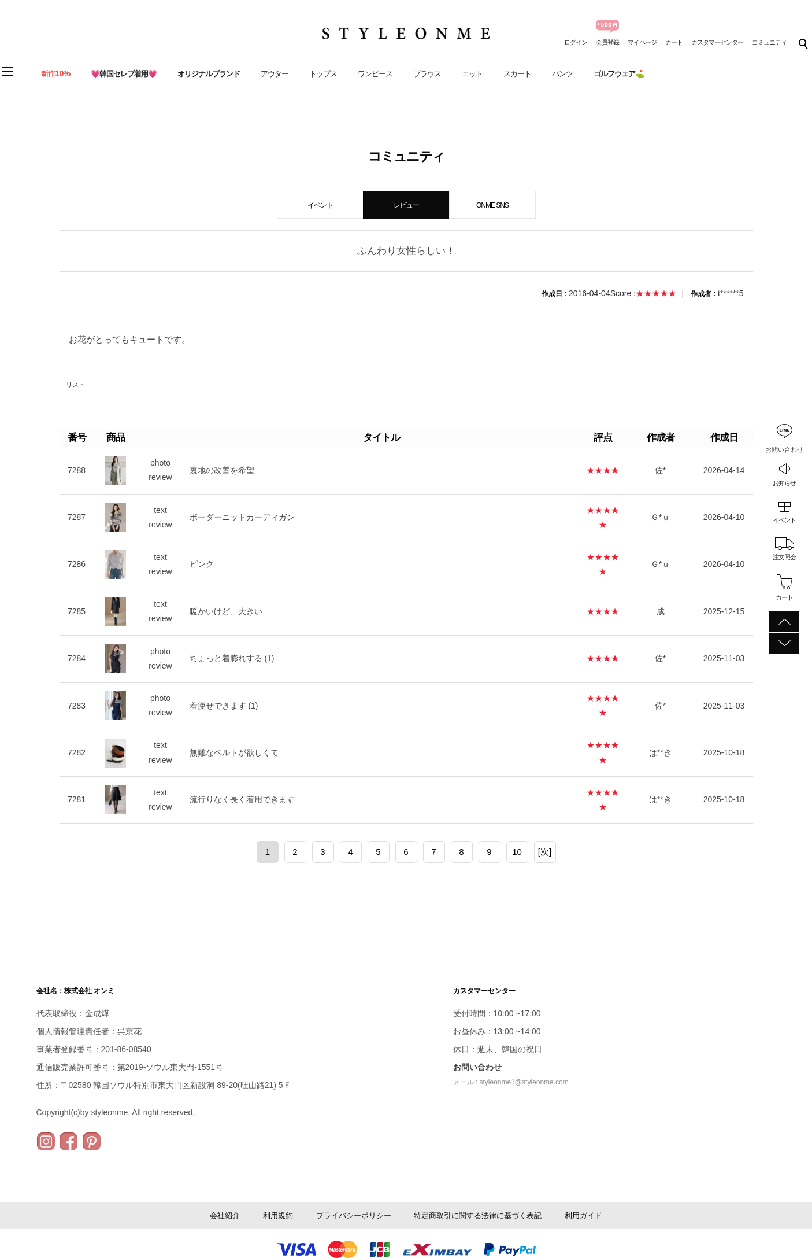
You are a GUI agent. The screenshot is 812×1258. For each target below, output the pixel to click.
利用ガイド (583, 1215)
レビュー (406, 205)
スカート (517, 73)
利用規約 (278, 1215)
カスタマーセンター (717, 42)
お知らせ (784, 482)
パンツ (562, 73)
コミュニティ (769, 42)
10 (517, 852)
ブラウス (427, 73)
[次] (544, 852)
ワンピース (375, 73)
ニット (472, 73)
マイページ (642, 42)
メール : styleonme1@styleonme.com (511, 1082)
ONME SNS (492, 205)
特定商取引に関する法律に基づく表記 (478, 1215)
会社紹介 (225, 1215)
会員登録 (607, 42)
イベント (784, 520)
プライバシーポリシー (353, 1215)
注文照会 (784, 557)
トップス (323, 73)
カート (674, 42)
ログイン (575, 42)
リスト (75, 384)
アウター (274, 73)
